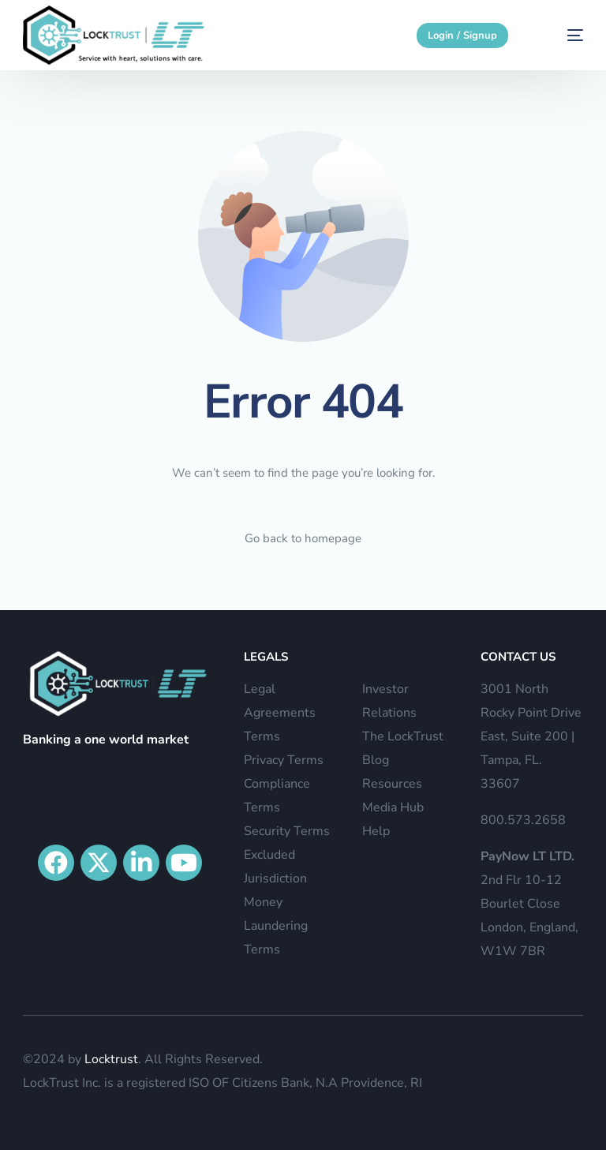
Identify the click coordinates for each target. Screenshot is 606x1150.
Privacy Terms (284, 760)
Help (376, 831)
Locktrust (111, 1059)
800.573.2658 (523, 820)
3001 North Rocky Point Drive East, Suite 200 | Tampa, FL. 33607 (531, 736)
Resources (392, 783)
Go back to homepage (303, 538)
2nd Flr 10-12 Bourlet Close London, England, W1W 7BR (529, 904)
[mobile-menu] (560, 35)
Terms (262, 736)
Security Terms (287, 831)
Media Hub (393, 807)
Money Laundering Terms (276, 925)
